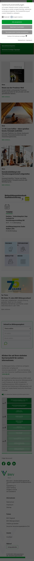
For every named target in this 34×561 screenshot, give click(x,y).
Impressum (29, 40)
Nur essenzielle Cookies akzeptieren (17, 32)
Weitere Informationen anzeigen (17, 36)
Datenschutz (21, 40)
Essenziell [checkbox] (7, 17)
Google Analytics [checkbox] (17, 17)
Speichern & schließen (17, 27)
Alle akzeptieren (17, 22)
